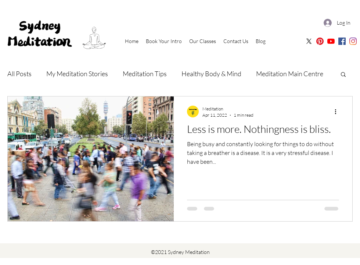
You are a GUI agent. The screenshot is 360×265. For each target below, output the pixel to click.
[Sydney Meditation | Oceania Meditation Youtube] (331, 41)
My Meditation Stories (77, 74)
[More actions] (338, 111)
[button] (343, 75)
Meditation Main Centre (289, 74)
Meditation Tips (145, 74)
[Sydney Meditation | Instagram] (353, 41)
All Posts (19, 74)
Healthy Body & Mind (211, 74)
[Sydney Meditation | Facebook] (342, 41)
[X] (309, 41)
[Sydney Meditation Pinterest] (320, 41)
